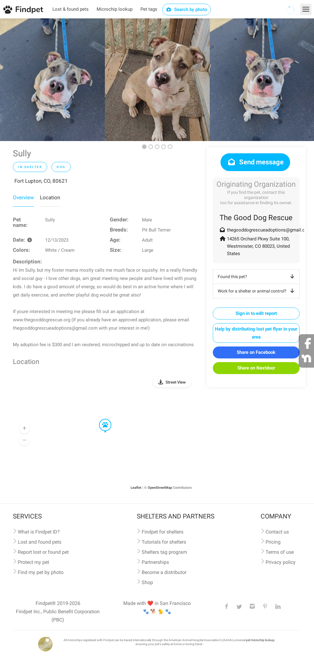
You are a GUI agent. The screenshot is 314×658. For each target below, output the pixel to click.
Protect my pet (33, 562)
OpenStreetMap (160, 488)
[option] (52, 79)
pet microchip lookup (260, 640)
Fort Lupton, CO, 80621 (41, 181)
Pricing (273, 542)
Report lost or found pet (43, 552)
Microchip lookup (114, 9)
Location (50, 197)
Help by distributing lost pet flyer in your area (256, 333)
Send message (255, 162)
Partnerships (155, 562)
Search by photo (187, 9)
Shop (147, 582)
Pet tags (148, 9)
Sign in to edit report (256, 313)
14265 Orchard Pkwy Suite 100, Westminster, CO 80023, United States (258, 246)
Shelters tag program (164, 552)
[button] (101, 419)
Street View (176, 382)
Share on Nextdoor (256, 368)
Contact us (277, 532)
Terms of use (280, 552)
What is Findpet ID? (39, 532)
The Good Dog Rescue (256, 217)
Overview (23, 197)
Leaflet (136, 488)
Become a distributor (164, 572)
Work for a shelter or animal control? (257, 291)
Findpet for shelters (162, 532)
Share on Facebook (256, 352)
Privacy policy (281, 562)
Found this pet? (257, 277)
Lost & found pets (70, 9)
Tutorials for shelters (164, 542)
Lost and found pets (39, 542)
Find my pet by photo (40, 572)
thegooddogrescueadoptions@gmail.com (269, 230)
